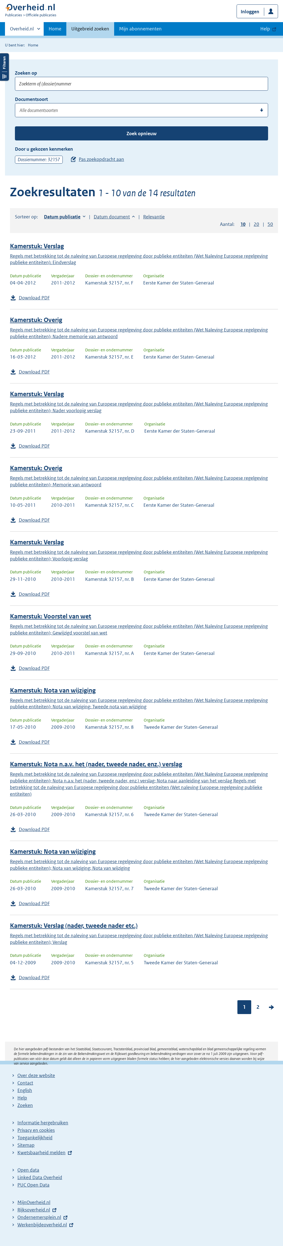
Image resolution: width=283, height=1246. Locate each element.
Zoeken (25, 1105)
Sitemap (26, 1145)
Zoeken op (26, 72)
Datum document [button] (112, 217)
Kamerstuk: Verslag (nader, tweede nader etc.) (74, 925)
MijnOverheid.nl (33, 1202)
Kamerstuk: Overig (36, 320)
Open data (28, 1170)
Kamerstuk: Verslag (37, 246)
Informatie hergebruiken (42, 1123)
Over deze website (36, 1075)
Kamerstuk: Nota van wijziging (53, 690)
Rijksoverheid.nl (33, 1210)
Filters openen (4, 67)
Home (55, 29)
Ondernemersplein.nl (39, 1217)
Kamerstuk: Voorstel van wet (50, 616)
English (24, 1090)
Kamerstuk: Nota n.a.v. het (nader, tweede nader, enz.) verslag (96, 764)
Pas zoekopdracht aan (101, 159)
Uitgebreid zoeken (90, 29)
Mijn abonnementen (140, 29)
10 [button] (242, 224)
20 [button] (256, 224)
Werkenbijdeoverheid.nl (42, 1225)
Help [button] (265, 29)
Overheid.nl (22, 30)
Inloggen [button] (250, 12)
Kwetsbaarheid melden (41, 1153)
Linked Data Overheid (39, 1177)
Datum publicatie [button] (62, 217)
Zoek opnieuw (141, 133)
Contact (25, 1083)
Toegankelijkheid (35, 1138)
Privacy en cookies (36, 1130)
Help (22, 1098)
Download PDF (34, 298)
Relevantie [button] (154, 217)
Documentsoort (31, 99)
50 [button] (270, 224)
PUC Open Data (33, 1185)
